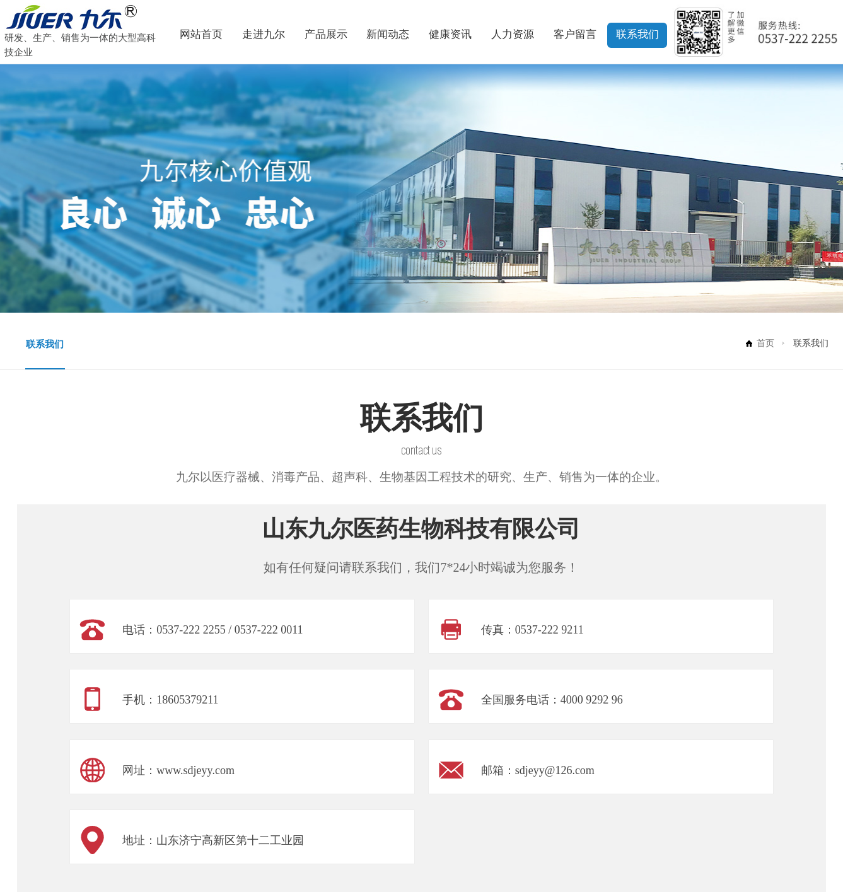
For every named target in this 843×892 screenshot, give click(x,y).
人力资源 (512, 34)
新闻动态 (387, 34)
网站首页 (201, 34)
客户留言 (575, 34)
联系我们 (637, 34)
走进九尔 (263, 34)
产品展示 (326, 34)
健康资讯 (450, 34)
